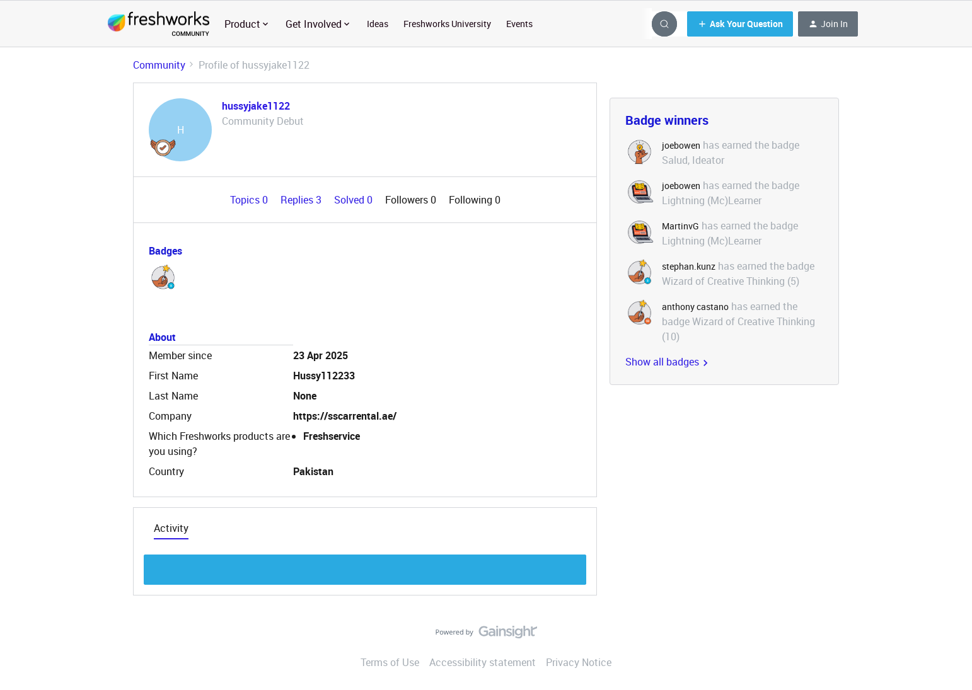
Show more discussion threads (365, 566)
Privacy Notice (578, 662)
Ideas (377, 24)
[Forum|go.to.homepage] (158, 24)
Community (159, 65)
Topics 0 (250, 200)
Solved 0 (354, 200)
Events (519, 24)
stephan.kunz (688, 266)
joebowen (681, 145)
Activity (171, 528)
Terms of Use (390, 662)
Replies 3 (302, 200)
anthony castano (695, 307)
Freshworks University (447, 24)
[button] (740, 24)
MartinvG (680, 226)
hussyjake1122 (256, 106)
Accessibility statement (482, 662)
